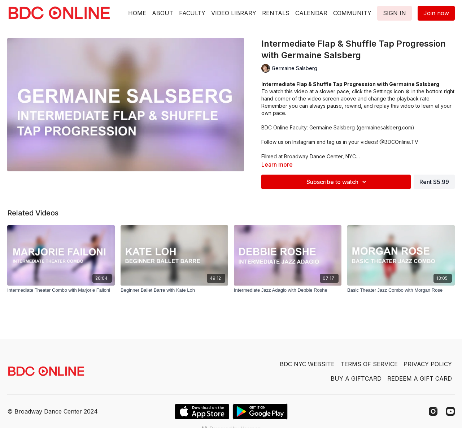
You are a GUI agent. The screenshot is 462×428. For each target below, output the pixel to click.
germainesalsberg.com (385, 127)
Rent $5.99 (434, 181)
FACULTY (192, 13)
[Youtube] (450, 411)
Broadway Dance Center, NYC (320, 156)
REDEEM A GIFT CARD (419, 378)
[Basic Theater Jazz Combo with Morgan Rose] (401, 290)
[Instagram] (433, 411)
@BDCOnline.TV (398, 142)
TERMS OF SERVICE (369, 364)
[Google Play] (260, 411)
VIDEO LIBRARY (233, 13)
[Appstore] (202, 411)
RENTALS (275, 13)
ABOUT (162, 13)
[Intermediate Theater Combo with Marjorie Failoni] (61, 290)
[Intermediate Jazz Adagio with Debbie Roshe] (287, 290)
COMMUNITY (352, 13)
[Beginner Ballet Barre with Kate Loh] (174, 290)
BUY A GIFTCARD (356, 378)
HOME (137, 13)
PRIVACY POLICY (428, 364)
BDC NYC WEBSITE (307, 364)
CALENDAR (311, 13)
